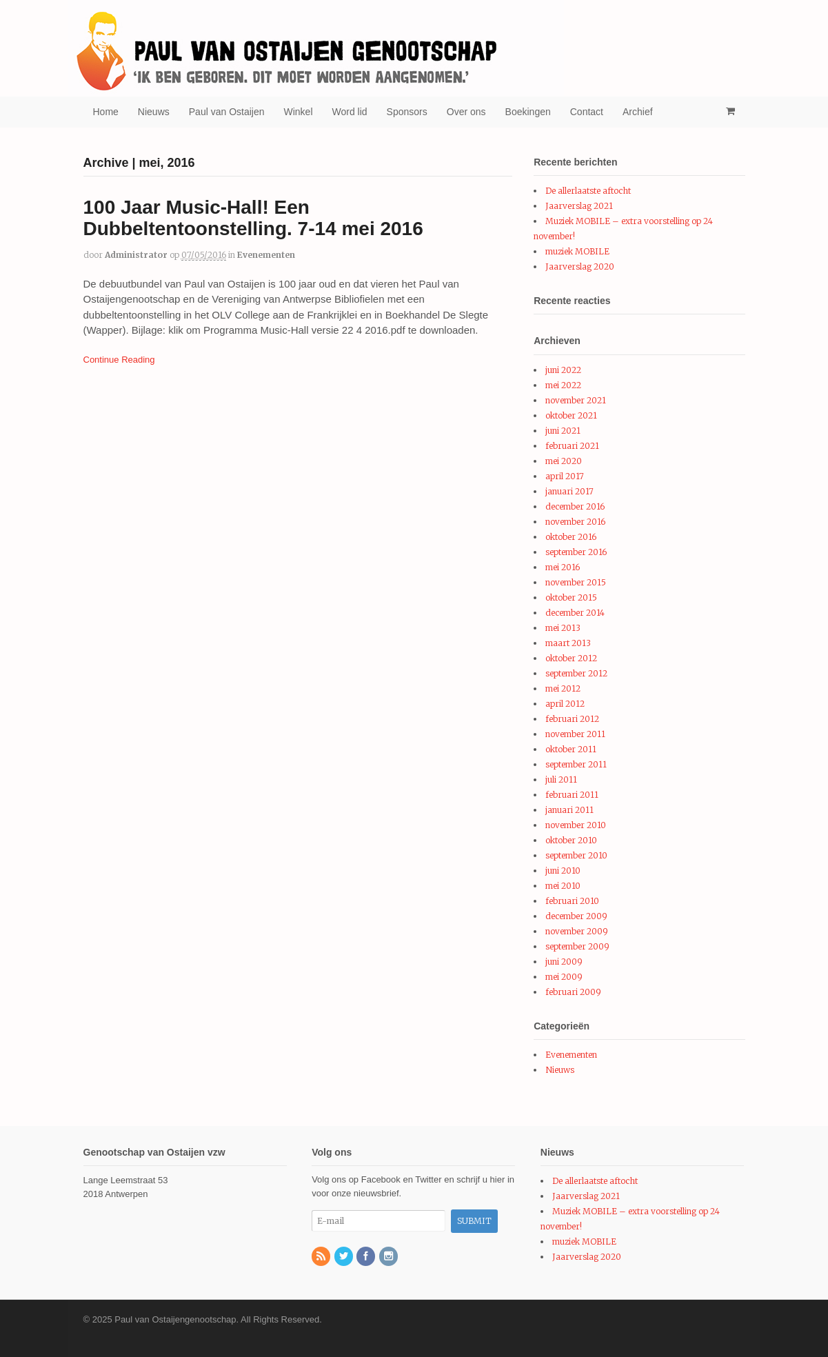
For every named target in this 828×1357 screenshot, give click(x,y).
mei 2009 (564, 977)
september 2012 (576, 673)
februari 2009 (573, 992)
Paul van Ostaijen (227, 111)
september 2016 (576, 552)
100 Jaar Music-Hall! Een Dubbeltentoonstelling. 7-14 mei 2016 (253, 218)
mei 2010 (562, 886)
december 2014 (575, 612)
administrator (136, 255)
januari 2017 (569, 491)
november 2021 (575, 400)
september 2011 (576, 764)
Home (106, 111)
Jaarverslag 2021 (579, 206)
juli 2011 (561, 779)
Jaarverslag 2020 (579, 266)
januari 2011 (569, 810)
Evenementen (266, 255)
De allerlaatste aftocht (588, 190)
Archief (638, 111)
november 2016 (575, 521)
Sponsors (407, 111)
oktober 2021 (571, 415)
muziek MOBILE (577, 251)
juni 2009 (564, 961)
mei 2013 (562, 628)
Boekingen (528, 111)
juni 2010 (562, 870)
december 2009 (576, 916)
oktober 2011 (570, 749)
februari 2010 (572, 901)
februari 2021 (572, 446)
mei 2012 (562, 688)
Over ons (466, 111)
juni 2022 (563, 370)
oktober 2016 (570, 537)
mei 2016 (562, 567)
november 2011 (575, 734)
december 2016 (575, 506)
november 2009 (576, 931)
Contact (586, 111)
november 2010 (575, 825)
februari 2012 (572, 719)
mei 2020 (563, 461)
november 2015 (575, 582)
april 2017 (564, 476)
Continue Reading (119, 359)
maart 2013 (568, 643)
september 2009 (577, 946)
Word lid (349, 111)
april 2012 (565, 703)
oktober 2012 (571, 658)
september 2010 (576, 855)
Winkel (298, 111)
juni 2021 (562, 430)
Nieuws (154, 111)
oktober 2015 (571, 597)
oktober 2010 (571, 840)
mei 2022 (563, 385)
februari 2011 (571, 795)
